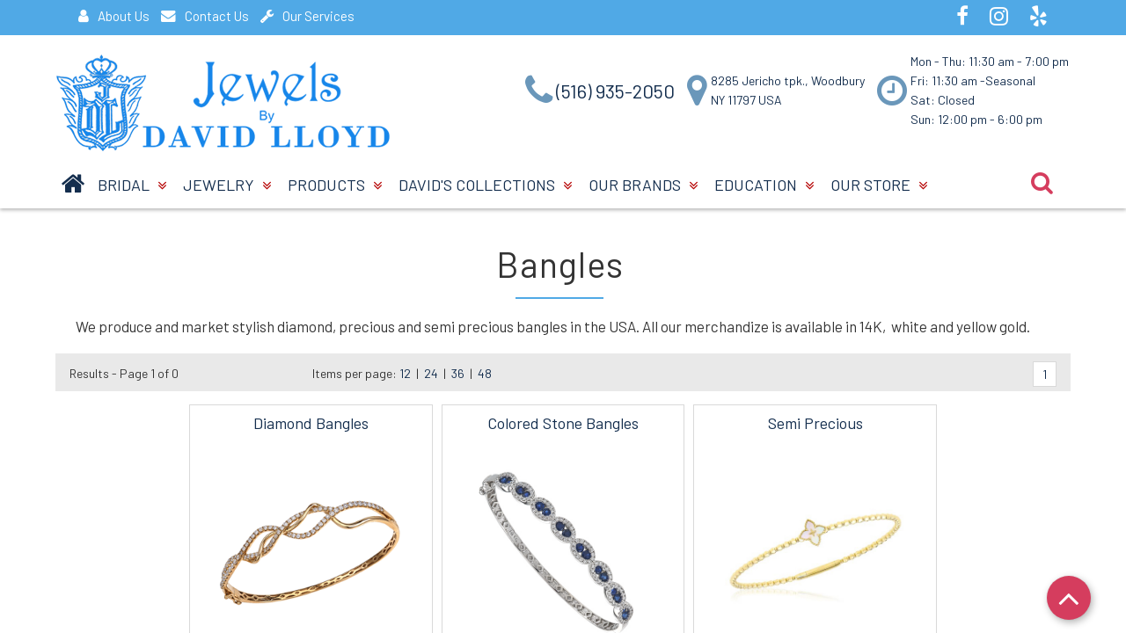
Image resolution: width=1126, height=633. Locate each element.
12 (405, 373)
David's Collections (485, 184)
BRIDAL (132, 184)
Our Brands (643, 184)
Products (335, 184)
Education (764, 184)
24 (431, 373)
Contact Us (205, 16)
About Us (114, 16)
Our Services (307, 16)
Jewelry (227, 184)
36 (457, 373)
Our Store (878, 184)
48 (485, 373)
